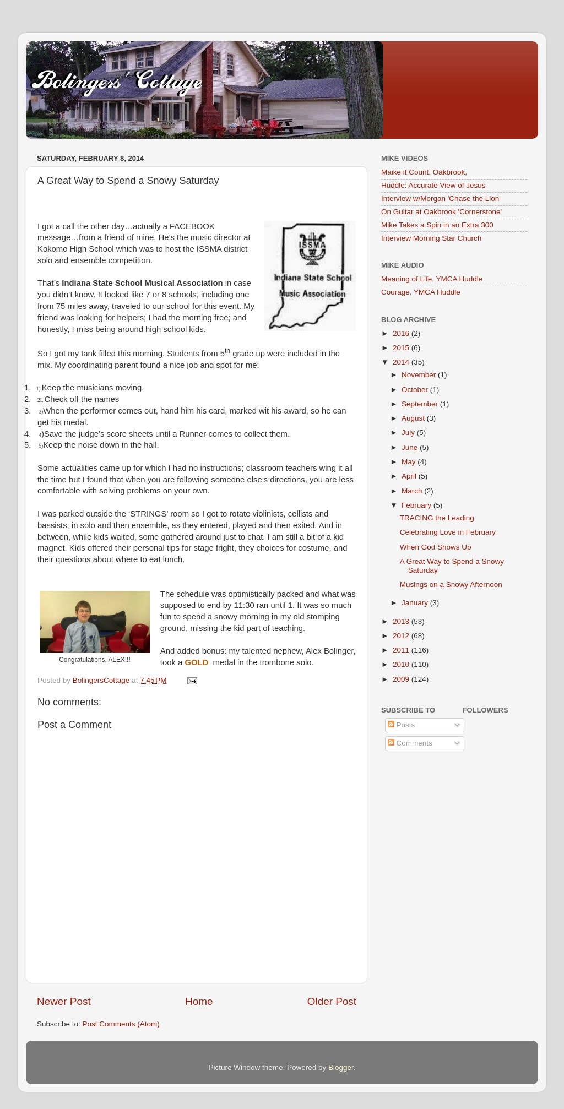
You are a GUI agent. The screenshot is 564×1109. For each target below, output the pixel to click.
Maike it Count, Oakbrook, (424, 172)
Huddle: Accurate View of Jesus (433, 185)
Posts (401, 725)
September (421, 404)
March (413, 491)
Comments (410, 743)
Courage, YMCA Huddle (420, 292)
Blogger (341, 1067)
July (409, 432)
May (409, 462)
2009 (402, 679)
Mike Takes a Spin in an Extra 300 (437, 225)
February (417, 505)
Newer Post (64, 1001)
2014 (402, 362)
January (416, 603)
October (416, 389)
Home (199, 1001)
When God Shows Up (435, 547)
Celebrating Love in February (448, 532)
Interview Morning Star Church (431, 238)
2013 (402, 621)
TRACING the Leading (437, 518)
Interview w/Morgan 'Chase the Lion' (441, 198)
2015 (402, 348)
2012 (402, 636)
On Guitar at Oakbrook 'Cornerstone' (441, 212)
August (414, 418)
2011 (402, 650)
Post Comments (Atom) (121, 1024)
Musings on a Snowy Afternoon (451, 584)
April (410, 476)
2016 (402, 333)
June (411, 447)
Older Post (331, 1001)
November (420, 375)
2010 (402, 664)
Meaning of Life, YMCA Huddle (431, 279)
